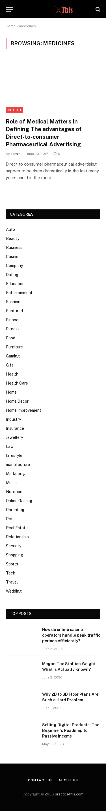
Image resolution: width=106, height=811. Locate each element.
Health (14, 110)
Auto (10, 229)
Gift (9, 365)
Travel (12, 582)
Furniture (14, 347)
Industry (13, 419)
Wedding (14, 591)
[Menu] (9, 9)
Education (15, 283)
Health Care (17, 383)
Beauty (12, 238)
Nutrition (14, 491)
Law (10, 446)
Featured (14, 311)
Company (14, 265)
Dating (12, 274)
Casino (12, 256)
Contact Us (40, 780)
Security (13, 546)
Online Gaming (19, 500)
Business (14, 247)
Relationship (17, 537)
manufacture (18, 464)
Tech (10, 573)
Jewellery (14, 437)
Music (11, 482)
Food (10, 338)
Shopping (14, 555)
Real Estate (17, 528)
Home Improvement (23, 410)
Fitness (13, 329)
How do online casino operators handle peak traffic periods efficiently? (71, 635)
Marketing (15, 473)
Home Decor (17, 401)
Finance (13, 320)
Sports (12, 564)
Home (11, 26)
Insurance (15, 428)
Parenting (15, 510)
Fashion (13, 302)
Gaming (13, 356)
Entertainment (19, 292)
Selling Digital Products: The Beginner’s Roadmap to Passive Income (70, 730)
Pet (9, 519)
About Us (68, 780)
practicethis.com (69, 794)
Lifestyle (14, 455)
